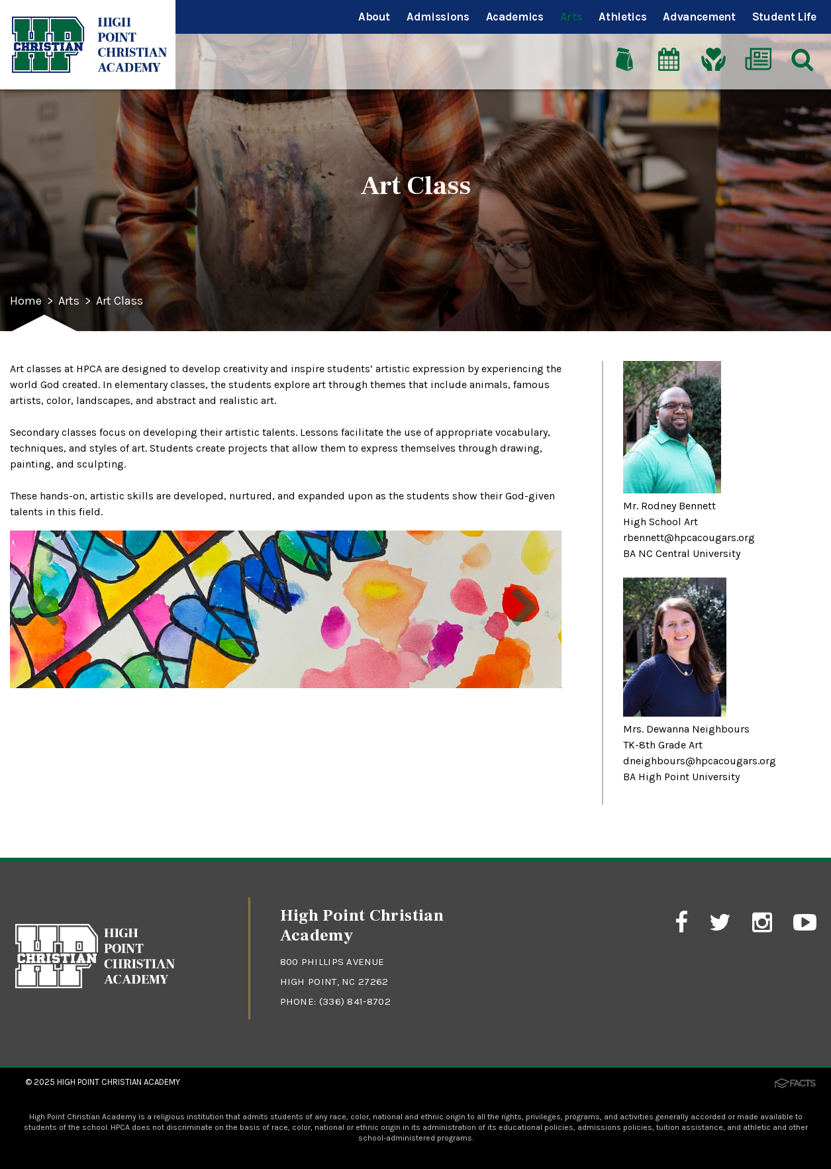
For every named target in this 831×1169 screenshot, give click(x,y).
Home (26, 301)
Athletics (622, 16)
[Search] (803, 59)
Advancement (699, 16)
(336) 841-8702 (355, 1001)
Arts (571, 16)
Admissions (438, 16)
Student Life (784, 16)
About (374, 16)
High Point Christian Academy (118, 1082)
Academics (515, 16)
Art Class (119, 301)
